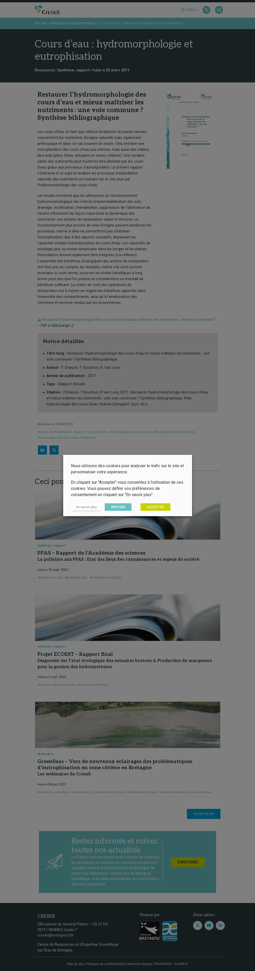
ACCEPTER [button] (153, 507)
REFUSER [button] (116, 507)
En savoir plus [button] (85, 507)
